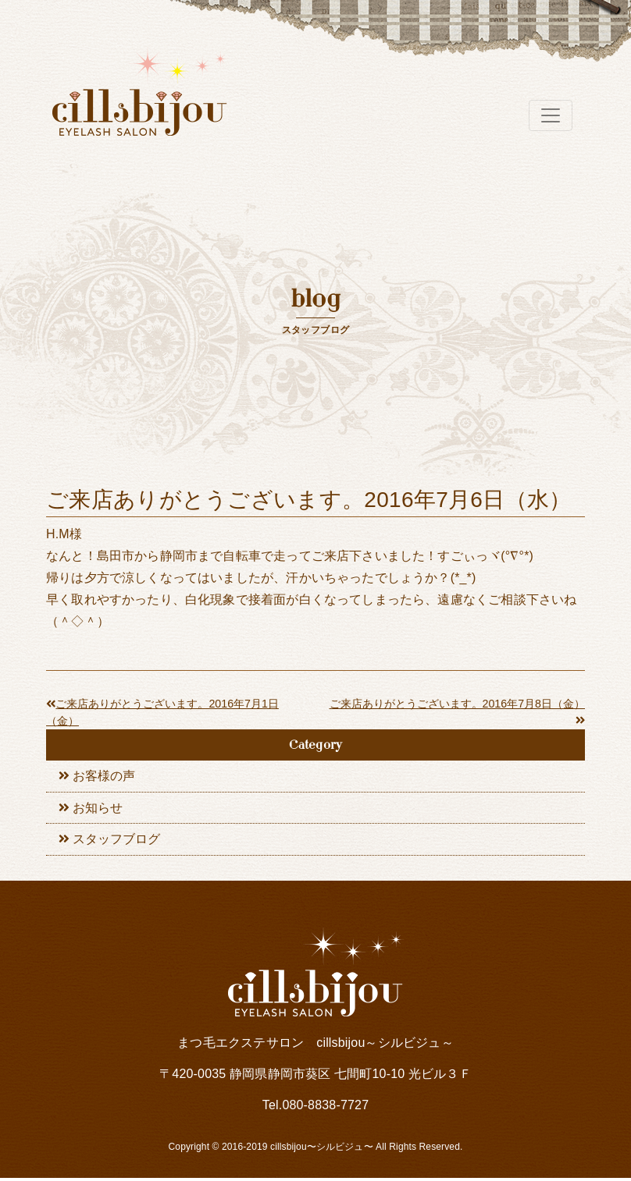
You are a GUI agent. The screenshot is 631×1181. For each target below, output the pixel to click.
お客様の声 (104, 776)
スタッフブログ (116, 842)
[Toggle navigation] (550, 115)
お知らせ (98, 809)
